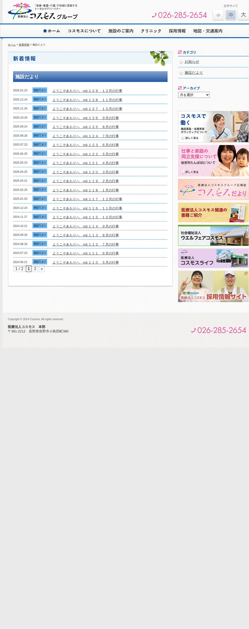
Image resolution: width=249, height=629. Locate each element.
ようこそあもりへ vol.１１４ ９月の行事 (85, 226)
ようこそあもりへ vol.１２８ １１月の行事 (87, 100)
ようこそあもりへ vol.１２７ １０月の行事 (87, 109)
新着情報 (24, 44)
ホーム (51, 31)
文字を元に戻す (231, 15)
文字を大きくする (218, 15)
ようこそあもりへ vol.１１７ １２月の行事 (87, 199)
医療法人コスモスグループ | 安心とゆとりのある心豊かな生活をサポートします (43, 11)
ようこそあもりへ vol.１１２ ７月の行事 (85, 244)
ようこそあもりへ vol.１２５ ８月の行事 (85, 127)
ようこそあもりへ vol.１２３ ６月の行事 (85, 145)
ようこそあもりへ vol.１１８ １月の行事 (85, 190)
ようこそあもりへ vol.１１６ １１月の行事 (87, 208)
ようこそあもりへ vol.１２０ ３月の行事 (85, 172)
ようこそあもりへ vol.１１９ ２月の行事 (85, 181)
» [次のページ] (42, 268)
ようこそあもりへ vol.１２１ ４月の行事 (85, 163)
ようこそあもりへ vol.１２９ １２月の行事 (87, 91)
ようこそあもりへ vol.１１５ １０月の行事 (87, 217)
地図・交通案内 (208, 31)
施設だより (194, 73)
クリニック (151, 31)
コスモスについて (84, 31)
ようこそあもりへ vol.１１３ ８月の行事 (85, 235)
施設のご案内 (121, 31)
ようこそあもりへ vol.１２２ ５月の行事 (85, 154)
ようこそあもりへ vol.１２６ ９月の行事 (85, 118)
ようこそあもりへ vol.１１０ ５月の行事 (85, 262)
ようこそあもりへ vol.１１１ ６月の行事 (85, 253)
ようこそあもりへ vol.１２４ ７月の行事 (85, 136)
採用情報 (177, 31)
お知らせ (192, 62)
